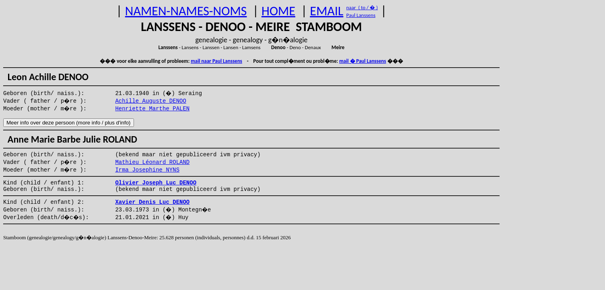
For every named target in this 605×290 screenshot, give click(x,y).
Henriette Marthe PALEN (152, 109)
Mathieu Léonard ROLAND (152, 162)
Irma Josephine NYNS (147, 170)
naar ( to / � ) (362, 7)
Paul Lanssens (361, 15)
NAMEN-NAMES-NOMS (186, 11)
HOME (278, 11)
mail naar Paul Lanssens (216, 61)
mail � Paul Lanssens (362, 61)
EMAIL (327, 11)
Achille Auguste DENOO (150, 101)
